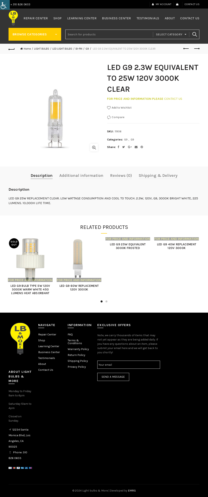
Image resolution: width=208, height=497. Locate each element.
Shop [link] (57, 18)
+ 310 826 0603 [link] (20, 4)
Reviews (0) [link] (121, 175)
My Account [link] (161, 4)
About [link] (170, 18)
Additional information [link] (81, 175)
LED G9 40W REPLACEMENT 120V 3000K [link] (177, 246)
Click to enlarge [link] (94, 147)
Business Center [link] (116, 18)
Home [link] (27, 48)
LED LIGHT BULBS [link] (62, 48)
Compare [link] (118, 117)
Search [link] (194, 34)
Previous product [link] (186, 48)
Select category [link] (169, 34)
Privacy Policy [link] (77, 367)
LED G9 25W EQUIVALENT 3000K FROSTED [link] (128, 246)
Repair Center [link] (36, 18)
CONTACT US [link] (173, 99)
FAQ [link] (70, 334)
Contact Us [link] (191, 4)
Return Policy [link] (76, 355)
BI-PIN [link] (79, 48)
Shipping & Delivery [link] (158, 175)
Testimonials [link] (147, 18)
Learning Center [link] (82, 18)
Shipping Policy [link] (78, 361)
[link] (5, 5)
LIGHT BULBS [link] (41, 48)
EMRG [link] (132, 490)
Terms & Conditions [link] (75, 342)
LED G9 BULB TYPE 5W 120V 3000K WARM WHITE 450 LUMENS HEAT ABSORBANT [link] (31, 289)
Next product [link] (196, 48)
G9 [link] (87, 48)
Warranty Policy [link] (78, 349)
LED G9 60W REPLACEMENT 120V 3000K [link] (79, 287)
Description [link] (42, 175)
